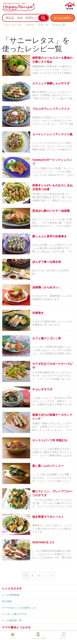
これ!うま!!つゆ (12, 24)
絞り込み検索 (61, 17)
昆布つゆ (43, 24)
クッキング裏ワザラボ (14, 614)
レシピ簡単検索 (10, 595)
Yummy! (29, 24)
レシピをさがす (12, 588)
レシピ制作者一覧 (12, 620)
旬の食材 (7, 601)
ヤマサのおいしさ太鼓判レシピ (19, 607)
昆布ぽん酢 (59, 24)
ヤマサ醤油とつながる (16, 627)
